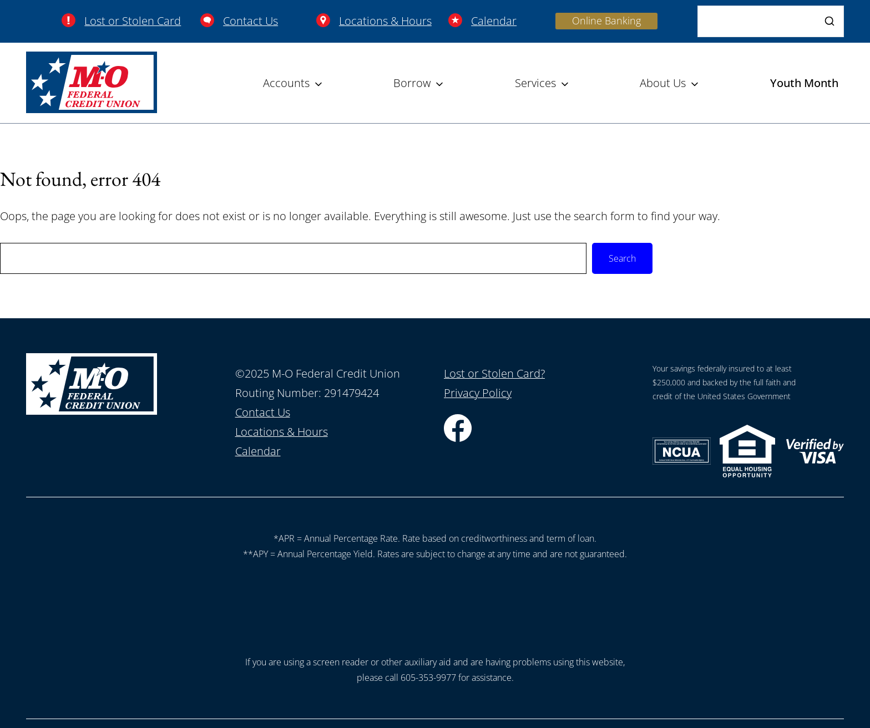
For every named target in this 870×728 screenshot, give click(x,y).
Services (535, 82)
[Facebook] (458, 437)
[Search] (770, 21)
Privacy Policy (478, 392)
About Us (663, 82)
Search (622, 258)
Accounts (286, 82)
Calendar (494, 20)
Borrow (412, 82)
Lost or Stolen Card (132, 20)
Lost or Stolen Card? (494, 373)
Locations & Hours (385, 20)
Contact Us (250, 20)
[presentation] (435, 605)
